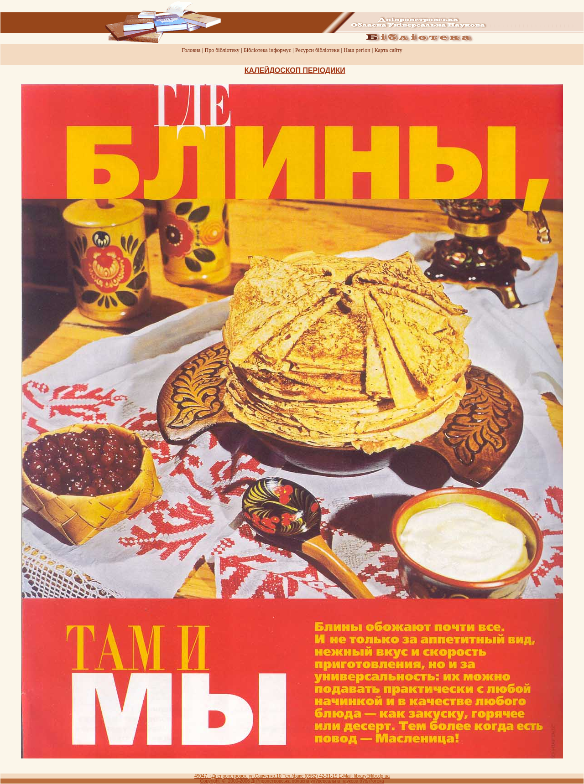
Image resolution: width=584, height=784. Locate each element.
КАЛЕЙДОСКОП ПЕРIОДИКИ (295, 70)
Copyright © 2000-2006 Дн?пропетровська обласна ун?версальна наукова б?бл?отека (292, 781)
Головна (191, 50)
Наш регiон (357, 50)
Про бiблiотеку (222, 50)
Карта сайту (388, 50)
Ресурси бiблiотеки (317, 50)
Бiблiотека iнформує (267, 50)
